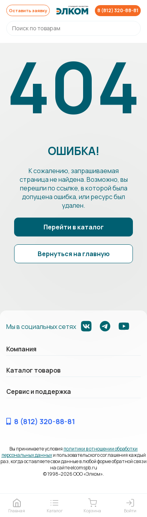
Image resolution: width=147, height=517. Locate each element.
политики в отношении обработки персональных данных (70, 452)
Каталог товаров (33, 370)
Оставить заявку (29, 10)
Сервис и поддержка (38, 392)
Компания (21, 349)
